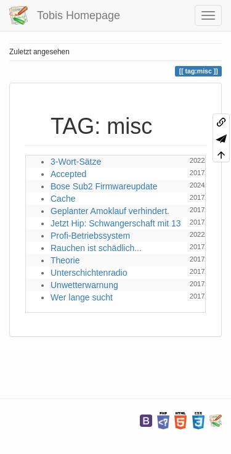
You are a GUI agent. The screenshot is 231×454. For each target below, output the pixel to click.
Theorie (65, 260)
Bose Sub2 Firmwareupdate (104, 186)
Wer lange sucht (82, 297)
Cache (63, 199)
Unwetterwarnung (84, 285)
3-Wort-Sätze (76, 162)
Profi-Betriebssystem (90, 236)
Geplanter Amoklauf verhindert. (110, 211)
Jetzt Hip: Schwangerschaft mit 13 (116, 223)
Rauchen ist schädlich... (96, 248)
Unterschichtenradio (89, 273)
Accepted (68, 174)
